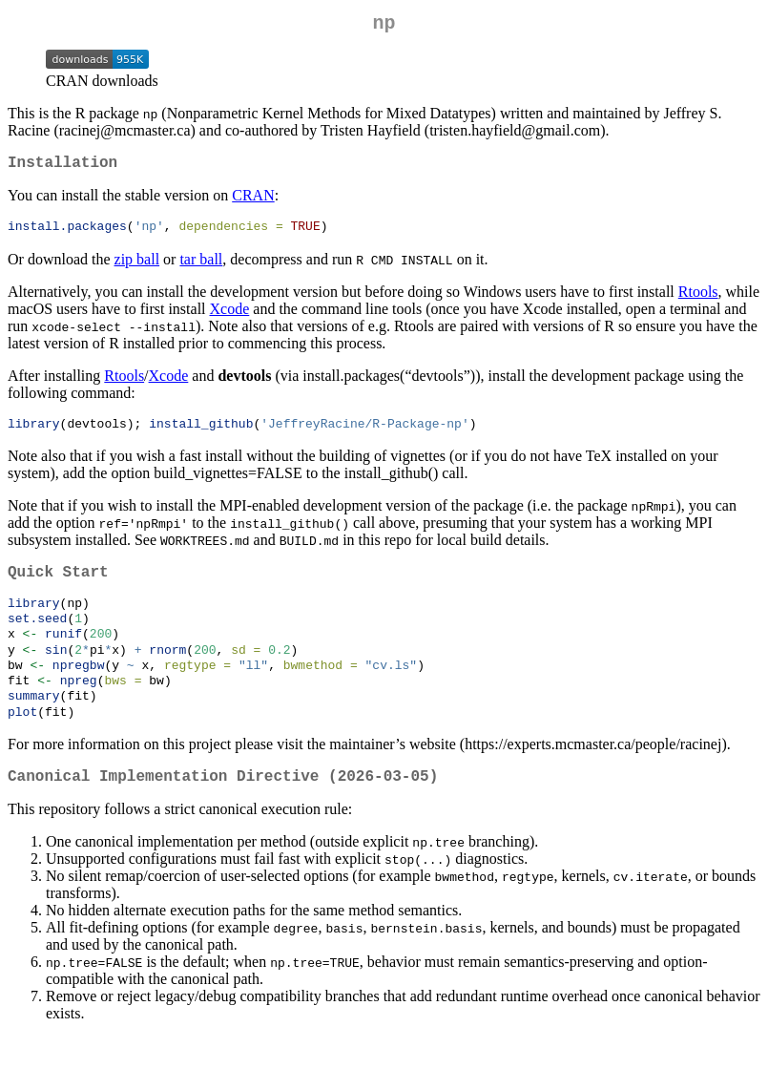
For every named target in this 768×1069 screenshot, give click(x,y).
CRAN (253, 203)
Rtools (698, 300)
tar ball (200, 268)
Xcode (230, 317)
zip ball (137, 268)
